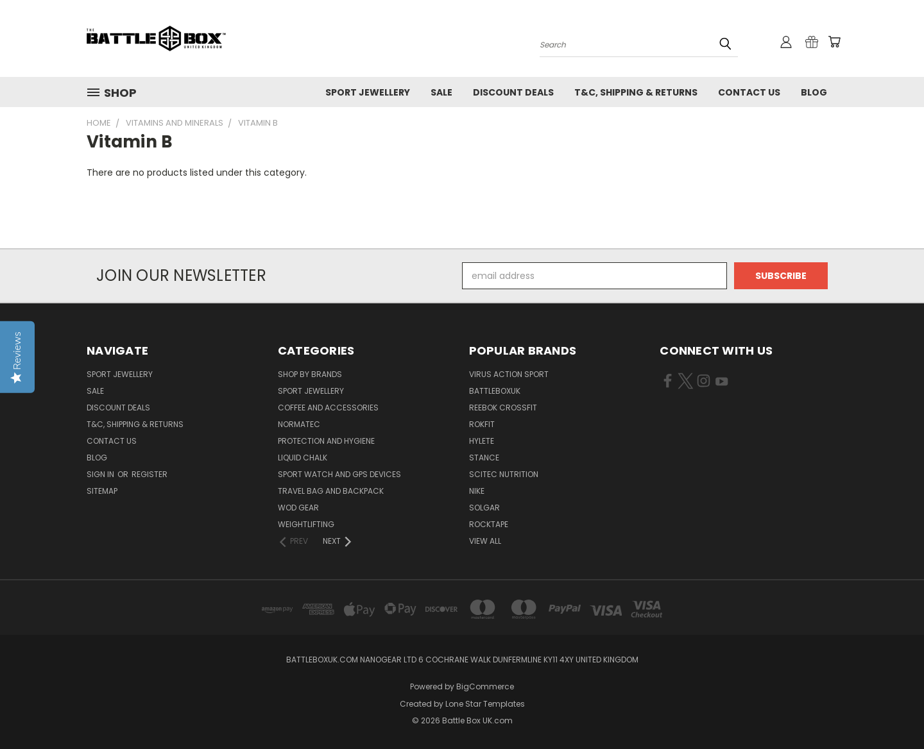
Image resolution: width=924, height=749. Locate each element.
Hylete (481, 440)
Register (149, 474)
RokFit (482, 424)
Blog (814, 92)
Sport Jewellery (367, 92)
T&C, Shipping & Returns (635, 92)
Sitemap (102, 490)
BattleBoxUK (494, 390)
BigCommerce (485, 686)
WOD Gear (298, 507)
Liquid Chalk (302, 457)
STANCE (484, 457)
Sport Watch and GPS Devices (339, 474)
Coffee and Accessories (328, 407)
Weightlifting (306, 524)
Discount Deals (513, 92)
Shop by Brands (310, 374)
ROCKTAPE (488, 524)
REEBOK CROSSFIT (503, 407)
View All (485, 540)
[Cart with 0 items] (834, 41)
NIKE (476, 490)
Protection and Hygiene (326, 440)
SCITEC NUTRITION (503, 474)
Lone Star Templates (485, 703)
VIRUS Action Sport (509, 374)
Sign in (101, 474)
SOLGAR (484, 507)
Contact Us (749, 92)
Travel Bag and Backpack (331, 490)
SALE (441, 92)
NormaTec (299, 424)
